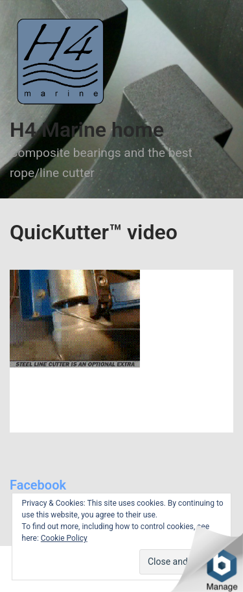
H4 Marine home (87, 129)
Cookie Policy (64, 538)
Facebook (38, 485)
